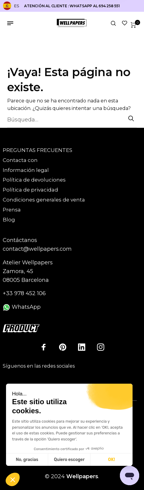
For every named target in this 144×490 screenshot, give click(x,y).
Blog (9, 220)
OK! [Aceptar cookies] (111, 459)
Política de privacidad (30, 190)
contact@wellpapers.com (37, 249)
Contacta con (20, 160)
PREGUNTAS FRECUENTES (37, 150)
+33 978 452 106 (24, 293)
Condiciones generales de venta (44, 200)
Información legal (26, 170)
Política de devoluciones (34, 180)
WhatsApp (22, 307)
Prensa (12, 210)
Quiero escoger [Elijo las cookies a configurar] (69, 459)
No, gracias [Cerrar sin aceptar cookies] (27, 459)
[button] (12, 479)
